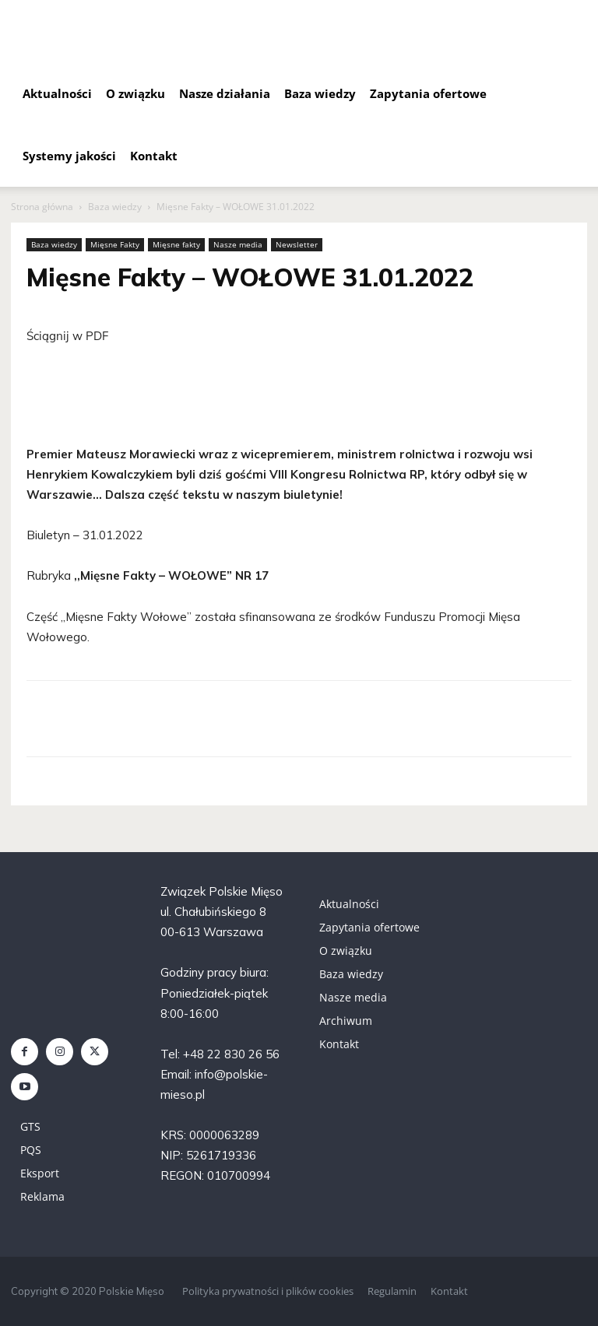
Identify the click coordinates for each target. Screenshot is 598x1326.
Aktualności (57, 93)
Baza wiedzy (320, 93)
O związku (135, 93)
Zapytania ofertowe (428, 93)
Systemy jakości (69, 155)
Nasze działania (224, 93)
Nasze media (237, 244)
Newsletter (297, 244)
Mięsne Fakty (114, 244)
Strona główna (42, 206)
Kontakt (154, 155)
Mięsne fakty (176, 244)
